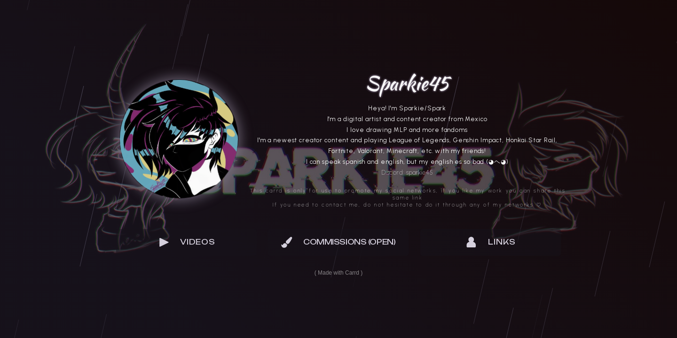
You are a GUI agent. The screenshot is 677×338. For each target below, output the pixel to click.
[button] (186, 242)
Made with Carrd (338, 272)
